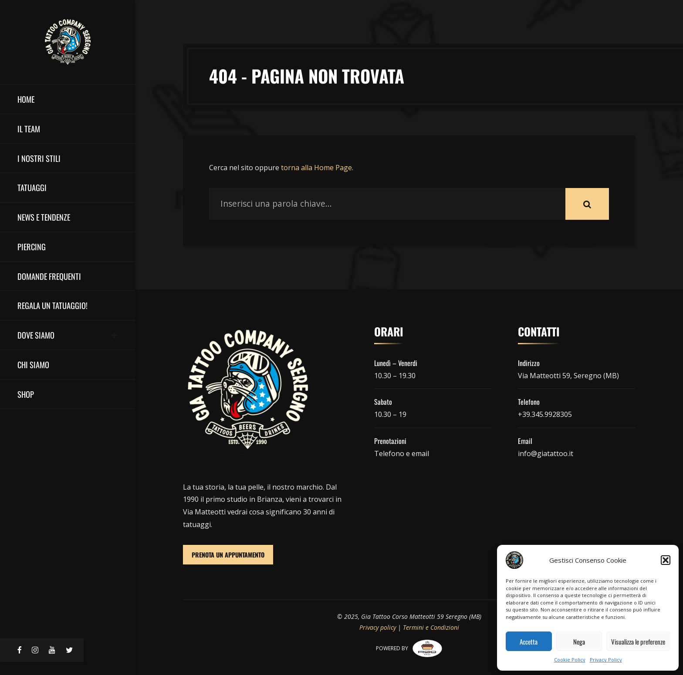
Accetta (529, 641)
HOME (25, 99)
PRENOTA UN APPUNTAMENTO (228, 554)
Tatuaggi (32, 187)
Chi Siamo (33, 364)
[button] (665, 560)
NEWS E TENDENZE (43, 217)
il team (28, 128)
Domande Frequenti (49, 276)
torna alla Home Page (316, 167)
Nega (579, 641)
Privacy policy (377, 627)
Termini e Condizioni (431, 627)
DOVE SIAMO (35, 335)
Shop (25, 394)
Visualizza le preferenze (638, 641)
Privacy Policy (606, 659)
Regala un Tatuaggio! (52, 305)
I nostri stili (39, 158)
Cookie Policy (569, 659)
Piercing (31, 246)
